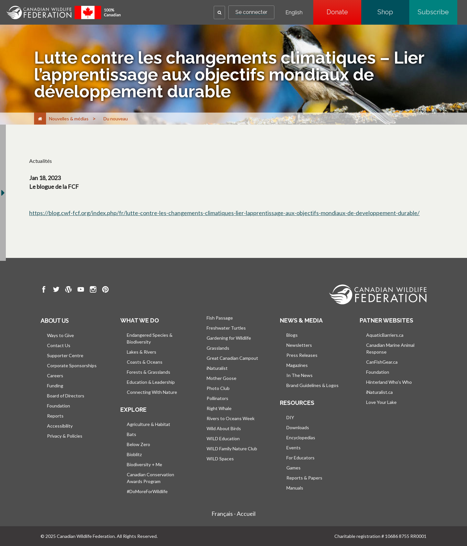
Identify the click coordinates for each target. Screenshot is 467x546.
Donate (344, 12)
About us (54, 320)
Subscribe (437, 12)
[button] (219, 12)
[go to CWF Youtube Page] (81, 290)
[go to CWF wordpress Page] (68, 290)
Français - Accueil (233, 513)
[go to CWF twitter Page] (56, 290)
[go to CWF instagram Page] (93, 290)
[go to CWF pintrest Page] (105, 290)
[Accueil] (40, 119)
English (294, 13)
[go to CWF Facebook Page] (44, 290)
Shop (393, 12)
